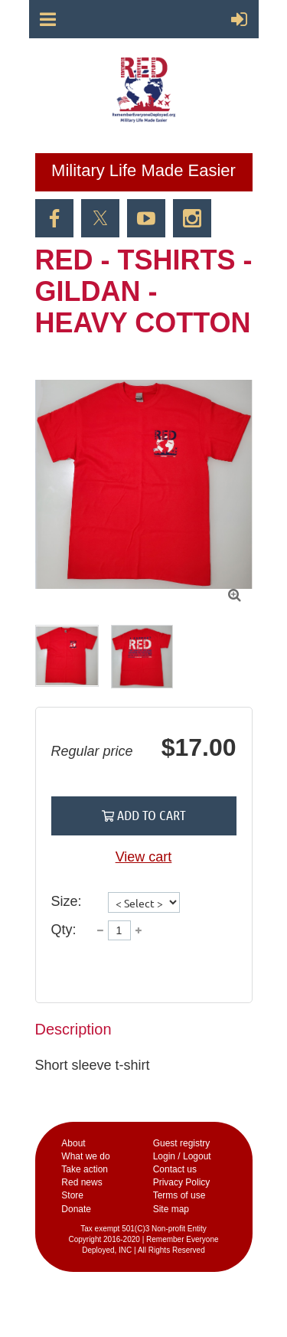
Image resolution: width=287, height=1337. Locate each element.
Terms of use (179, 1195)
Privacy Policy (181, 1182)
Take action (84, 1169)
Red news (81, 1182)
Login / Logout (182, 1156)
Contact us (175, 1169)
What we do (85, 1156)
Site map (171, 1209)
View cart (144, 857)
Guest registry (181, 1143)
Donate (76, 1209)
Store (72, 1195)
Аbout (73, 1143)
